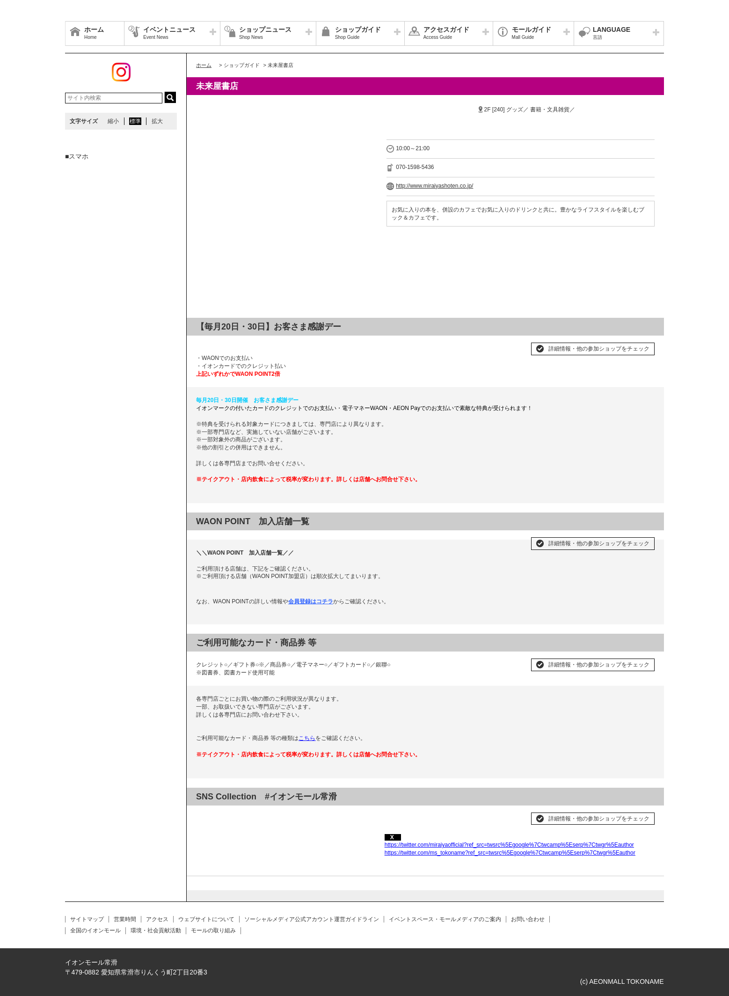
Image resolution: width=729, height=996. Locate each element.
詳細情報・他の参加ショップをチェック (598, 348)
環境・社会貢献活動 (156, 930)
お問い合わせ (528, 919)
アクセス (157, 919)
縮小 (113, 121)
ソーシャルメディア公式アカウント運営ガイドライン (311, 919)
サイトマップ (87, 919)
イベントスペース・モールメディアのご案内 (445, 919)
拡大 (157, 121)
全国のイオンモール (95, 930)
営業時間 (125, 919)
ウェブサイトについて (206, 919)
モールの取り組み (213, 930)
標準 (135, 121)
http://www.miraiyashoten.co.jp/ (434, 186)
